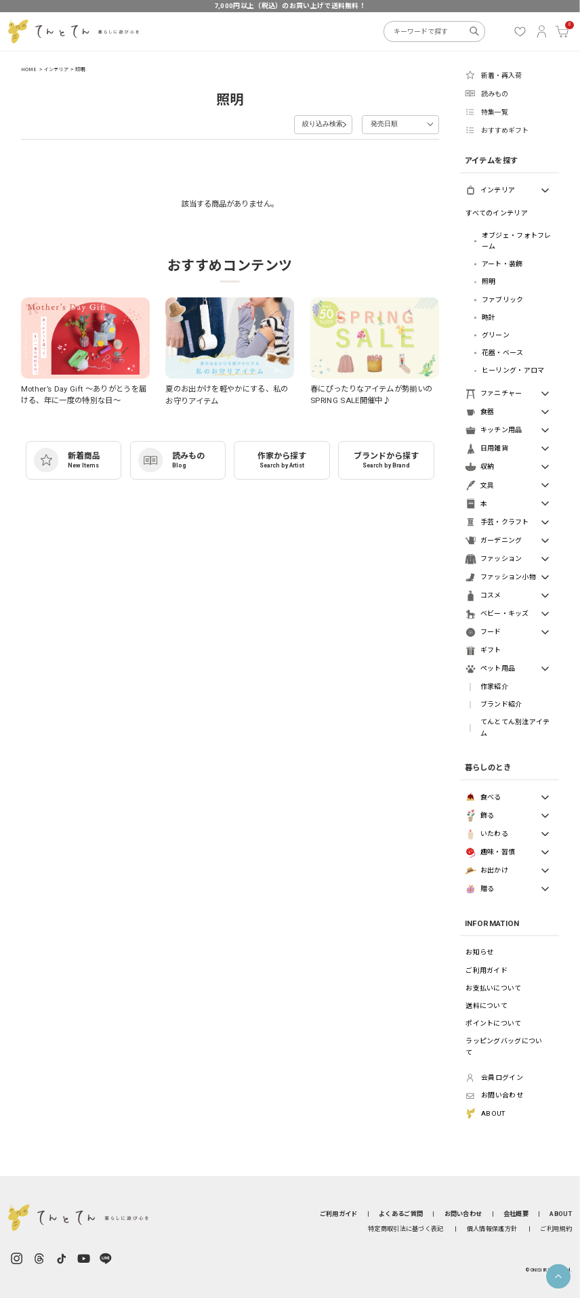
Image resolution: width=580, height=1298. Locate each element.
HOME (29, 69)
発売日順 (382, 123)
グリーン (496, 335)
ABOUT (560, 1213)
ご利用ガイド (486, 970)
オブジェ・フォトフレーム (517, 241)
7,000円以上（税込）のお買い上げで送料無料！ (290, 5)
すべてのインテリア (496, 213)
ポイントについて (493, 1023)
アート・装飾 (502, 264)
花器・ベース (503, 352)
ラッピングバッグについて (503, 1046)
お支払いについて (493, 988)
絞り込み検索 (301, 123)
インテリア (56, 69)
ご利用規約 (556, 1228)
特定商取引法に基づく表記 (406, 1228)
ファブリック (503, 299)
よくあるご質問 (401, 1213)
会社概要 (516, 1213)
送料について (486, 1005)
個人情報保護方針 (492, 1228)
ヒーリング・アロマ (513, 370)
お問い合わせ (463, 1213)
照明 (80, 69)
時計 (489, 317)
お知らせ (479, 952)
